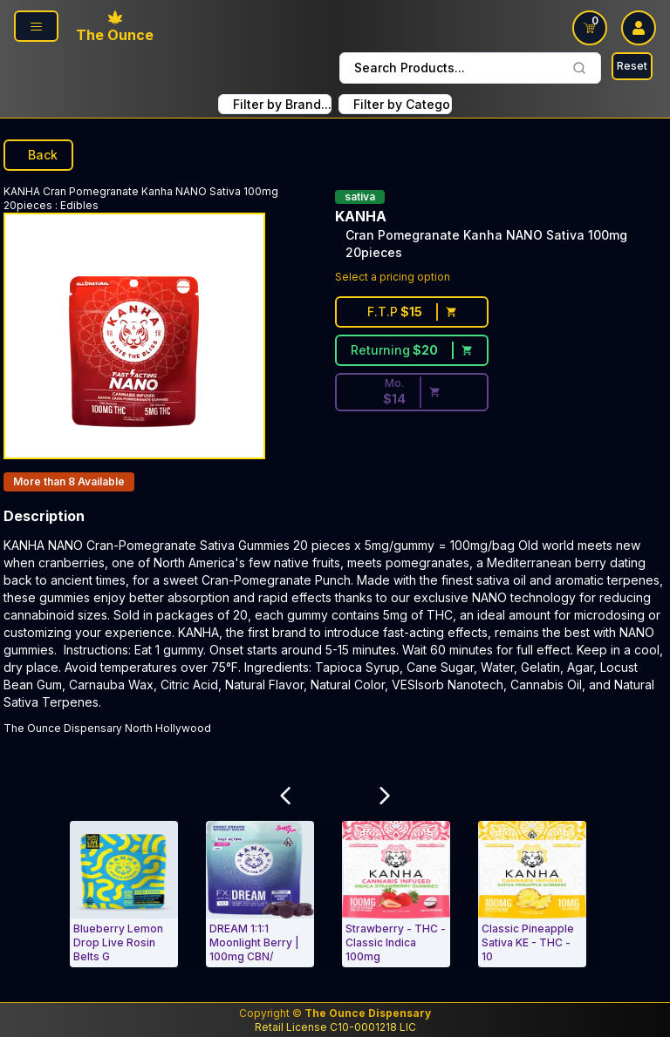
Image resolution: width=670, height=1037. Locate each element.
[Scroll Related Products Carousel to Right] (384, 795)
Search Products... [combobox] (470, 67)
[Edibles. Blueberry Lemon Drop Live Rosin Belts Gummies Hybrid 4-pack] (124, 894)
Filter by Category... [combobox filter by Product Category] (402, 104)
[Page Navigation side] (36, 26)
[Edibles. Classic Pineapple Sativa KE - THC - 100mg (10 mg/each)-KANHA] (532, 894)
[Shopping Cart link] (589, 27)
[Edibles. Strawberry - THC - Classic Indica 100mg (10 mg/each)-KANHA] (396, 894)
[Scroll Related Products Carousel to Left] (285, 795)
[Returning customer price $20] (412, 350)
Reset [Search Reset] (632, 65)
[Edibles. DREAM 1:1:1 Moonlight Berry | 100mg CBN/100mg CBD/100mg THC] (260, 894)
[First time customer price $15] (412, 312)
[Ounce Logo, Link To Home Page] (114, 27)
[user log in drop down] (638, 27)
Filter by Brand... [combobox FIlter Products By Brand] (282, 104)
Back (38, 154)
